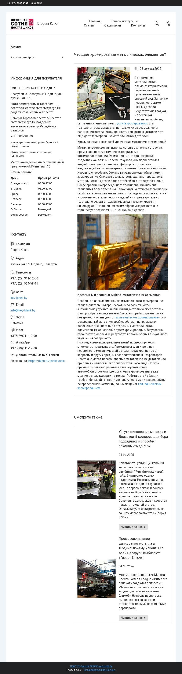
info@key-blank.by (23, 310)
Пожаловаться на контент (99, 669)
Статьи (89, 25)
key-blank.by (19, 298)
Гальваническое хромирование (137, 317)
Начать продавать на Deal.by (24, 2)
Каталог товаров (22, 57)
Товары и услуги (122, 21)
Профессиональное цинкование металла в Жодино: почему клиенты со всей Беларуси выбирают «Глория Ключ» (141, 548)
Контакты (138, 25)
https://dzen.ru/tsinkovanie (46, 361)
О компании (112, 25)
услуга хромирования (132, 123)
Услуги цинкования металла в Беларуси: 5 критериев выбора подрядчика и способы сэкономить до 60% (143, 439)
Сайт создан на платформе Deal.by (91, 666)
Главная (95, 21)
